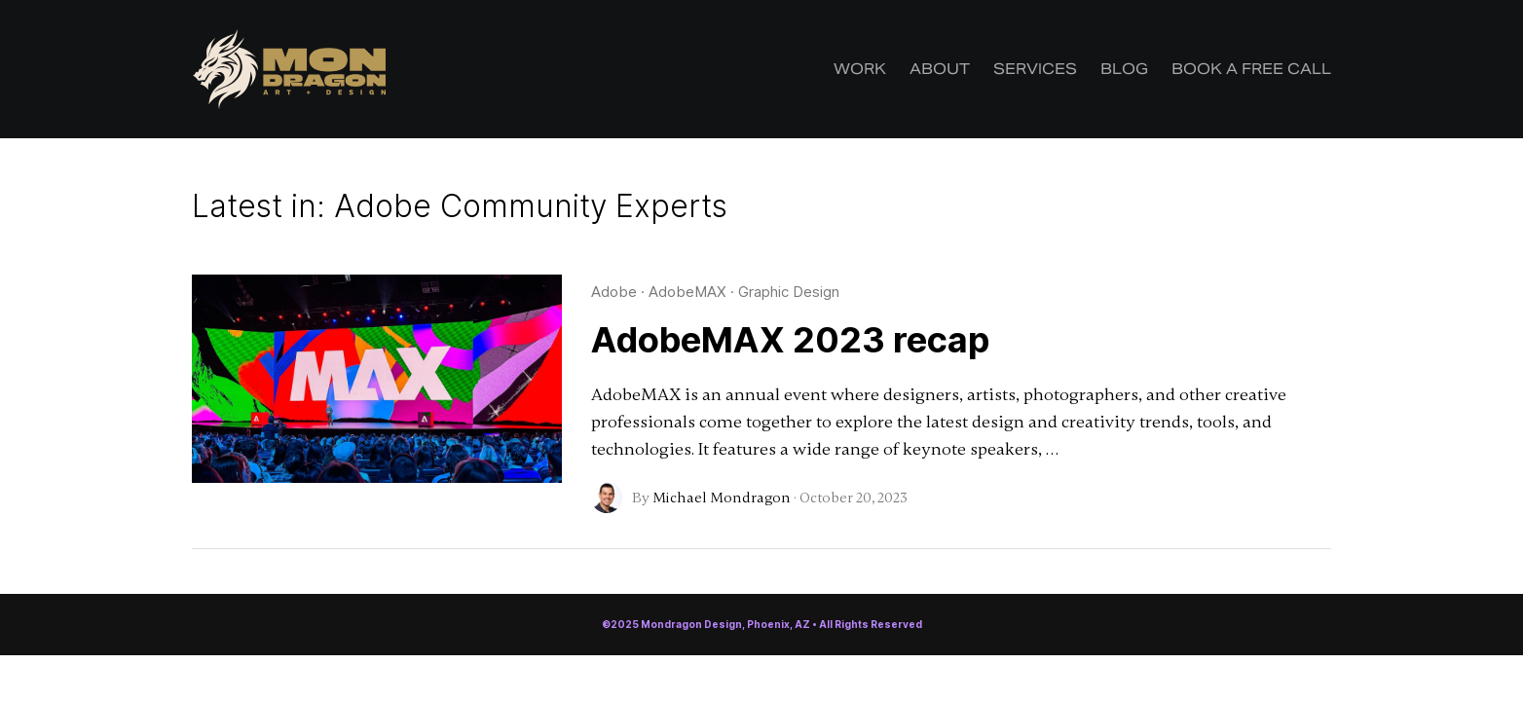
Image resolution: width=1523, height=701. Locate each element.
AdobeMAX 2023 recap (790, 339)
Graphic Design (788, 291)
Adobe (614, 291)
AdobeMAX (687, 291)
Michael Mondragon (721, 497)
